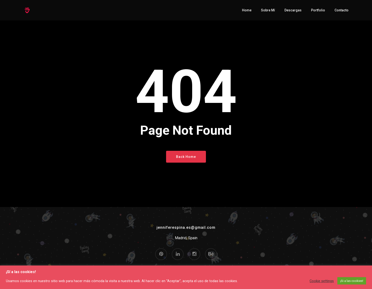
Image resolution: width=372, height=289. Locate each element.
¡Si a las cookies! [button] (351, 281)
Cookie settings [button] (322, 281)
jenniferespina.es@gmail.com (186, 227)
